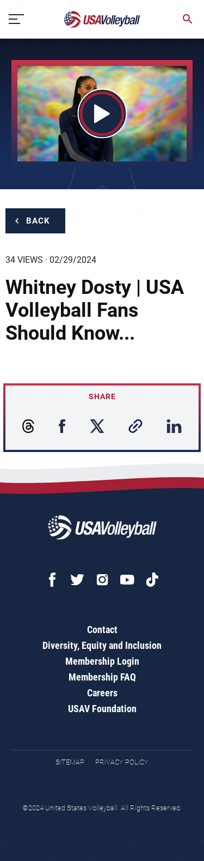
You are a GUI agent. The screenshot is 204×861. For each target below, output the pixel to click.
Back (38, 221)
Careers (102, 693)
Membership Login (102, 661)
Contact (102, 629)
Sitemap (69, 762)
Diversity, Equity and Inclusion (102, 645)
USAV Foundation (102, 708)
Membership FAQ (102, 677)
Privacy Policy (122, 762)
